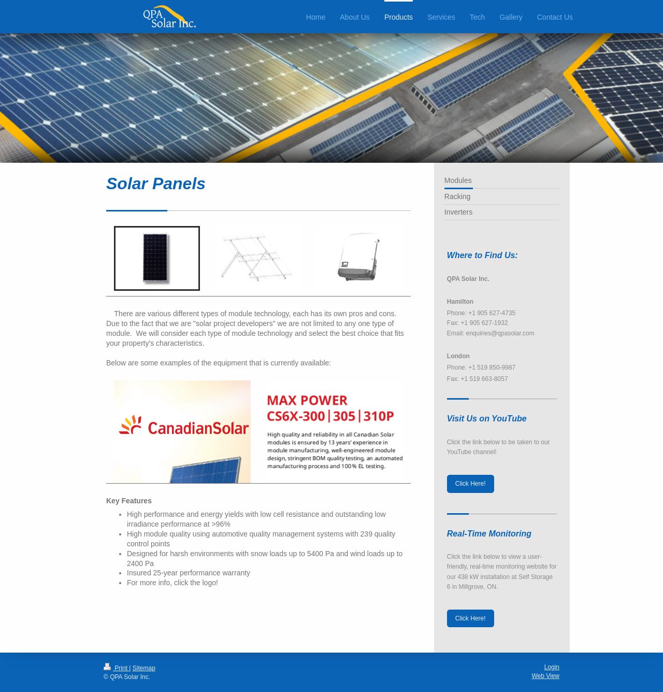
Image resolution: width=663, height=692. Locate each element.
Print (116, 668)
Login (551, 667)
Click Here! (470, 483)
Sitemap (144, 668)
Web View (545, 676)
